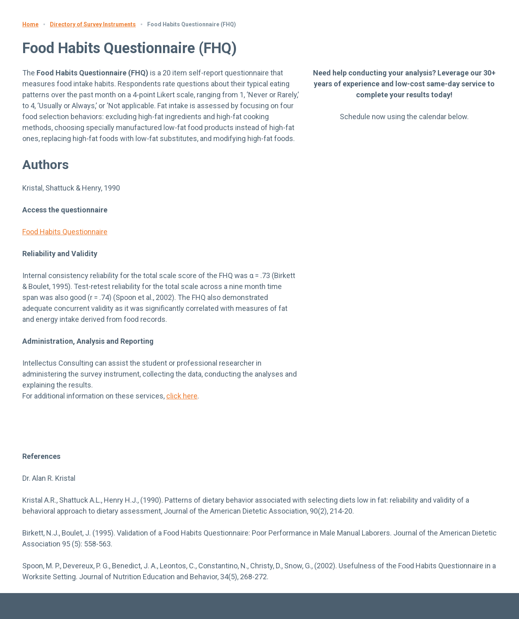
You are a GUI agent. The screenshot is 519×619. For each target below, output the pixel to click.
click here (181, 396)
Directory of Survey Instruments (93, 24)
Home (30, 24)
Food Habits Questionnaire (64, 231)
